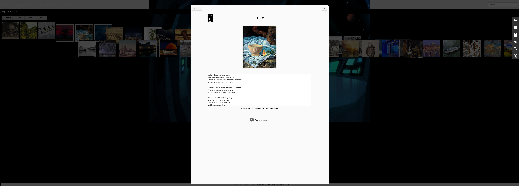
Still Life (259, 18)
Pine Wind (273, 109)
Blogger (286, 184)
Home (17, 11)
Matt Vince (271, 184)
